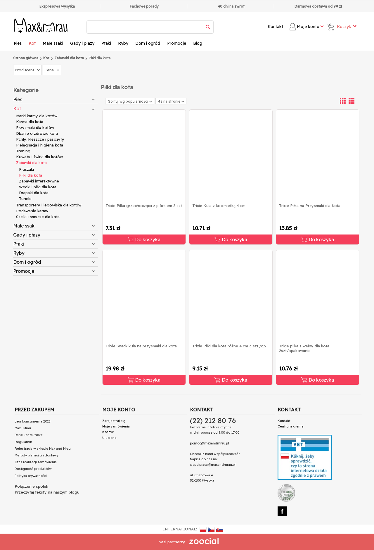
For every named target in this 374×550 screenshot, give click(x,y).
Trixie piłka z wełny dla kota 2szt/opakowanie (304, 348)
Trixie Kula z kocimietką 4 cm (218, 205)
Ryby (123, 43)
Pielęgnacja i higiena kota (39, 145)
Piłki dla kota (30, 175)
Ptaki (106, 43)
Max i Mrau (23, 428)
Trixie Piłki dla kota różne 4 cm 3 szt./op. (229, 346)
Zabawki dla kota (31, 162)
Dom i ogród (147, 43)
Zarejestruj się (113, 421)
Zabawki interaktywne (39, 181)
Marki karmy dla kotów (36, 115)
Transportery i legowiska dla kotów (48, 205)
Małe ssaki (53, 43)
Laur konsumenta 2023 (32, 421)
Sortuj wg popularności (130, 101)
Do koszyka (144, 239)
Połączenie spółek (31, 486)
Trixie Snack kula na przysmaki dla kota (141, 346)
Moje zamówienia (116, 426)
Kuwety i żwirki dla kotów (39, 156)
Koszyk (108, 432)
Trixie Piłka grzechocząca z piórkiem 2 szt (143, 205)
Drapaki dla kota (34, 192)
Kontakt (275, 26)
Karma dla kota (29, 121)
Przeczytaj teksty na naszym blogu (47, 492)
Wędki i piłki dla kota (37, 187)
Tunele (25, 198)
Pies (18, 43)
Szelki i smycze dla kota (38, 216)
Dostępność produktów (33, 469)
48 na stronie (171, 101)
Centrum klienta (291, 426)
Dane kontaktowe (29, 435)
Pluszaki (26, 169)
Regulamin (23, 442)
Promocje (176, 43)
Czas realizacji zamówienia (36, 462)
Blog (197, 43)
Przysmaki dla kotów (35, 127)
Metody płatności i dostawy (36, 455)
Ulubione (109, 438)
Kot (32, 43)
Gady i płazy (82, 43)
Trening (23, 151)
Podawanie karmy (32, 210)
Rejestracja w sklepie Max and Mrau (43, 448)
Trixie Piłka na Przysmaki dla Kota (309, 205)
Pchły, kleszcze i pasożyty (40, 139)
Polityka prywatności (31, 476)
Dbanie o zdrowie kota (37, 133)
